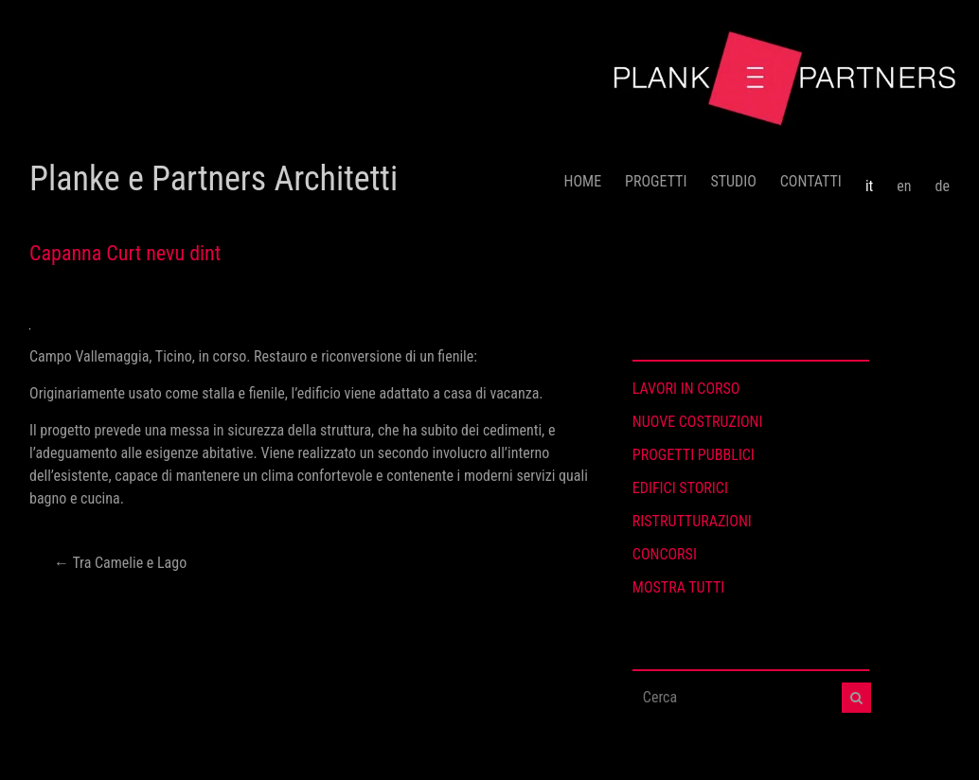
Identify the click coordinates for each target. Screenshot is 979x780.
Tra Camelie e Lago (120, 563)
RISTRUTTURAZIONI (692, 521)
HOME (583, 181)
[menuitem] (869, 179)
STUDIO (733, 181)
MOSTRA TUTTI (678, 587)
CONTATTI (811, 181)
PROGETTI (655, 181)
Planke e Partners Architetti (213, 179)
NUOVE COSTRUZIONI (697, 422)
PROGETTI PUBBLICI (693, 455)
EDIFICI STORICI (680, 488)
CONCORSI (664, 554)
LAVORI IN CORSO (686, 389)
